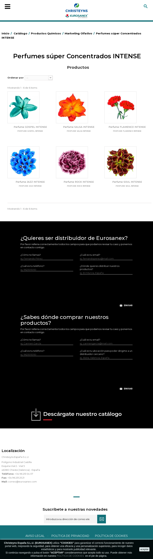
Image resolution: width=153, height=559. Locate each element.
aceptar (144, 549)
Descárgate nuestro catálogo (82, 415)
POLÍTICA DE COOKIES (71, 555)
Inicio (7, 33)
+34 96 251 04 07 (24, 473)
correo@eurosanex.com (22, 481)
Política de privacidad (70, 536)
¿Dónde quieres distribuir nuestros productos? (99, 268)
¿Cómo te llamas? (30, 254)
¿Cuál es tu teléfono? (32, 266)
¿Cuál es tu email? (90, 254)
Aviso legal (34, 536)
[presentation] (77, 293)
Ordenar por (15, 77)
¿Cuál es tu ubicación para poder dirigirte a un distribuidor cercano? (106, 352)
